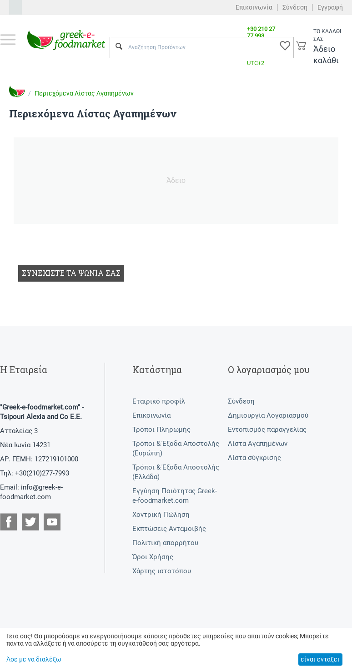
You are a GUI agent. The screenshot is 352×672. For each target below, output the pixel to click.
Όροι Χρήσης (152, 557)
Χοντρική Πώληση (161, 514)
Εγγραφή (330, 7)
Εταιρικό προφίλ (158, 401)
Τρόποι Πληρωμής (161, 429)
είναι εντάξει (320, 659)
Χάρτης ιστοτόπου (161, 571)
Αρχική (17, 92)
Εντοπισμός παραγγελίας (267, 429)
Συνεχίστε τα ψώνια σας (71, 273)
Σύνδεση (294, 7)
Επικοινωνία (254, 7)
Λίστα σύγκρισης (254, 458)
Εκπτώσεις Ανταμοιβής (169, 529)
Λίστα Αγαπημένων (257, 444)
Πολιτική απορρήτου (165, 543)
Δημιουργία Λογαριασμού (268, 415)
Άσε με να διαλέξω (33, 659)
